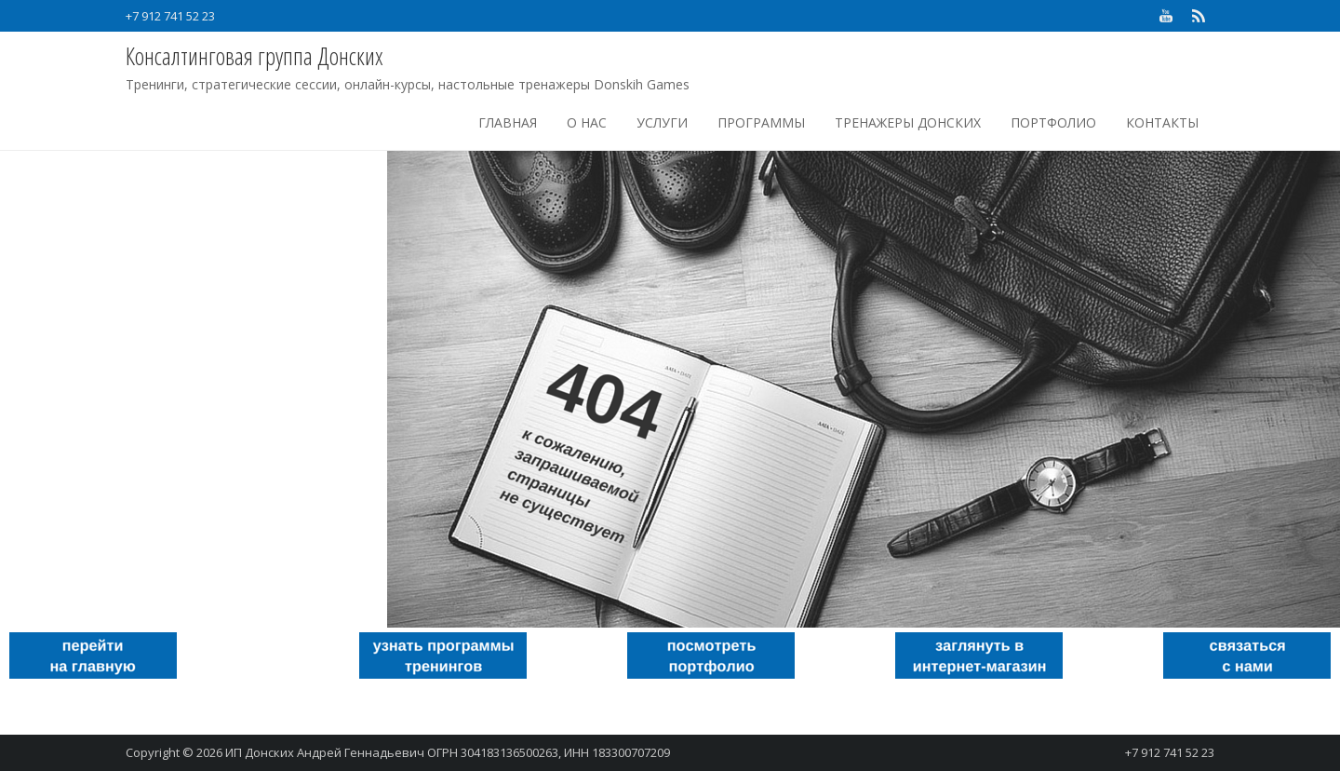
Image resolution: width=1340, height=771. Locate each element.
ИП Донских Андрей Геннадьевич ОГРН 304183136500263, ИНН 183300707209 (447, 752)
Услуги (662, 122)
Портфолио (1053, 122)
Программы (761, 122)
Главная (507, 122)
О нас (587, 122)
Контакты (1162, 122)
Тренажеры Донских (908, 122)
